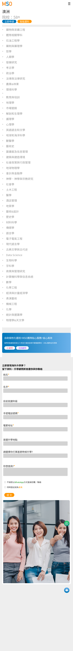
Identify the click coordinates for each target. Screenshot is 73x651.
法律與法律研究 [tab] (13, 78)
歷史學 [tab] (8, 217)
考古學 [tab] (8, 68)
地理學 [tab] (8, 102)
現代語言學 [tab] (11, 244)
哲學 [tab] (7, 51)
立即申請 (9, 21)
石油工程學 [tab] (11, 40)
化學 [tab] (7, 309)
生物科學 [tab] (9, 260)
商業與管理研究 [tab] (13, 271)
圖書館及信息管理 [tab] (15, 151)
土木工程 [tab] (9, 189)
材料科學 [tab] (9, 222)
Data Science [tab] (12, 255)
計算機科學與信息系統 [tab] (17, 276)
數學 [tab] (7, 282)
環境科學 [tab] (9, 89)
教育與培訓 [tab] (11, 97)
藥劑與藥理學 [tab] (12, 46)
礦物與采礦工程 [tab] (13, 29)
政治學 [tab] (8, 73)
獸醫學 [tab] (8, 141)
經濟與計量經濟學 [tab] (15, 293)
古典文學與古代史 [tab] (15, 249)
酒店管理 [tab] (9, 200)
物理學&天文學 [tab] (13, 320)
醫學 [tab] (7, 195)
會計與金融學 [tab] (12, 173)
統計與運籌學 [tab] (12, 315)
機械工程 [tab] (9, 304)
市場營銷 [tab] (9, 108)
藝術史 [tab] (8, 146)
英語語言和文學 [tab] (13, 130)
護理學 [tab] (8, 119)
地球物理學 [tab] (11, 168)
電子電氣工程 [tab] (12, 238)
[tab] (36, 93)
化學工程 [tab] (9, 287)
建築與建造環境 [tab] (13, 157)
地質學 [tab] (8, 206)
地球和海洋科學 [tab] (13, 135)
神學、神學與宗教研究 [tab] (17, 179)
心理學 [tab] (8, 124)
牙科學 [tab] (8, 266)
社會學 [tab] (8, 184)
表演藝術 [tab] (9, 298)
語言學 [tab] (8, 233)
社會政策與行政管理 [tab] (16, 162)
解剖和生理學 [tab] (12, 113)
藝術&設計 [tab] (10, 211)
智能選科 (24, 21)
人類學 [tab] (8, 57)
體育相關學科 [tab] (12, 35)
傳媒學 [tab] (8, 227)
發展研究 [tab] (9, 62)
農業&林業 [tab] (10, 84)
